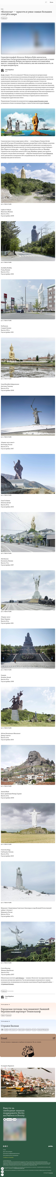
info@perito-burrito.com (19, 1168)
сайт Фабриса (19, 978)
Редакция (9, 1119)
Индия (5, 1069)
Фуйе (2, 75)
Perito (2, 9)
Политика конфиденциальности (11, 1153)
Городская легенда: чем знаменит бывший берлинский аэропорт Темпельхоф (25, 1010)
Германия (8, 1015)
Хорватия (28, 1029)
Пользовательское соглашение (10, 1155)
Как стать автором (7, 1151)
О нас (4, 1149)
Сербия (6, 1029)
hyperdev (51, 1172)
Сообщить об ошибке (8, 1157)
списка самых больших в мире (38, 101)
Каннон (46, 103)
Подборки (4, 18)
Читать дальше (4, 1004)
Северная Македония (42, 1029)
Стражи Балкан (10, 1026)
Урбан (3, 1015)
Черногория (21, 1029)
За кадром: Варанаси (7, 1066)
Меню (51, 2)
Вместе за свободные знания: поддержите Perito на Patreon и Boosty (14, 1112)
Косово (34, 1029)
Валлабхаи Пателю (7, 145)
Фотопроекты (13, 1029)
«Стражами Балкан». (7, 984)
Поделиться (2, 1168)
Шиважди (49, 153)
